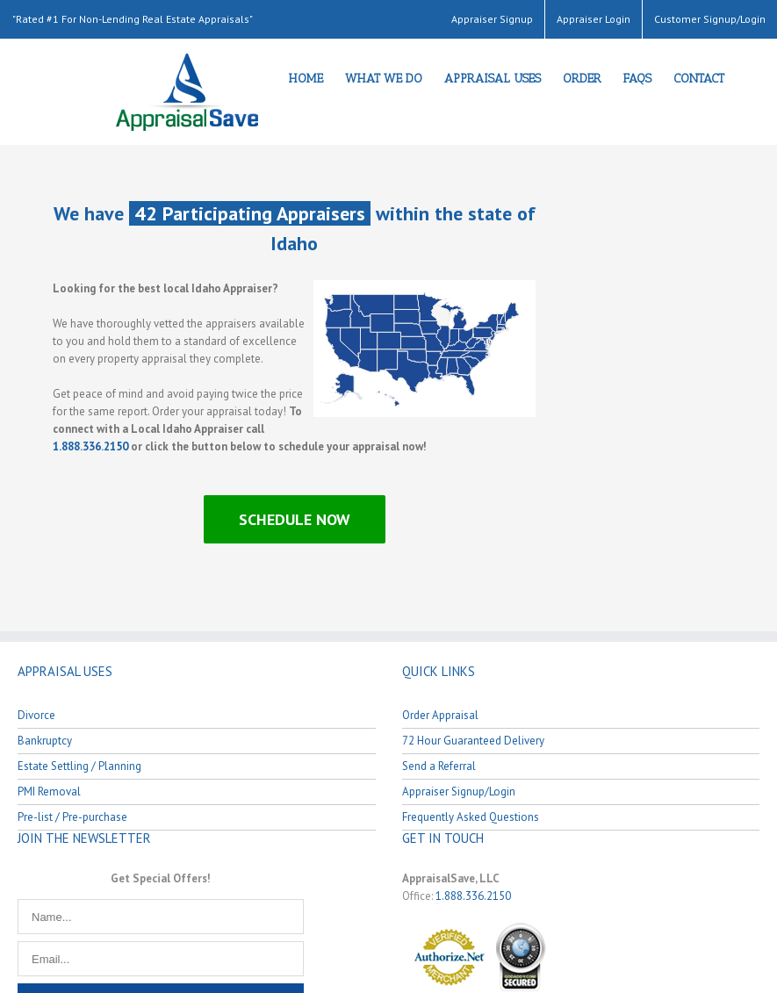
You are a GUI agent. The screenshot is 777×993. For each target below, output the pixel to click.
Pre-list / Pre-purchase (72, 817)
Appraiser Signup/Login (458, 791)
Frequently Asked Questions (470, 817)
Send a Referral (439, 766)
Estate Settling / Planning (79, 766)
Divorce (36, 715)
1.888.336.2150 (90, 446)
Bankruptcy (45, 740)
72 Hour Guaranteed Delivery (473, 740)
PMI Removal (49, 791)
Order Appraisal (440, 715)
